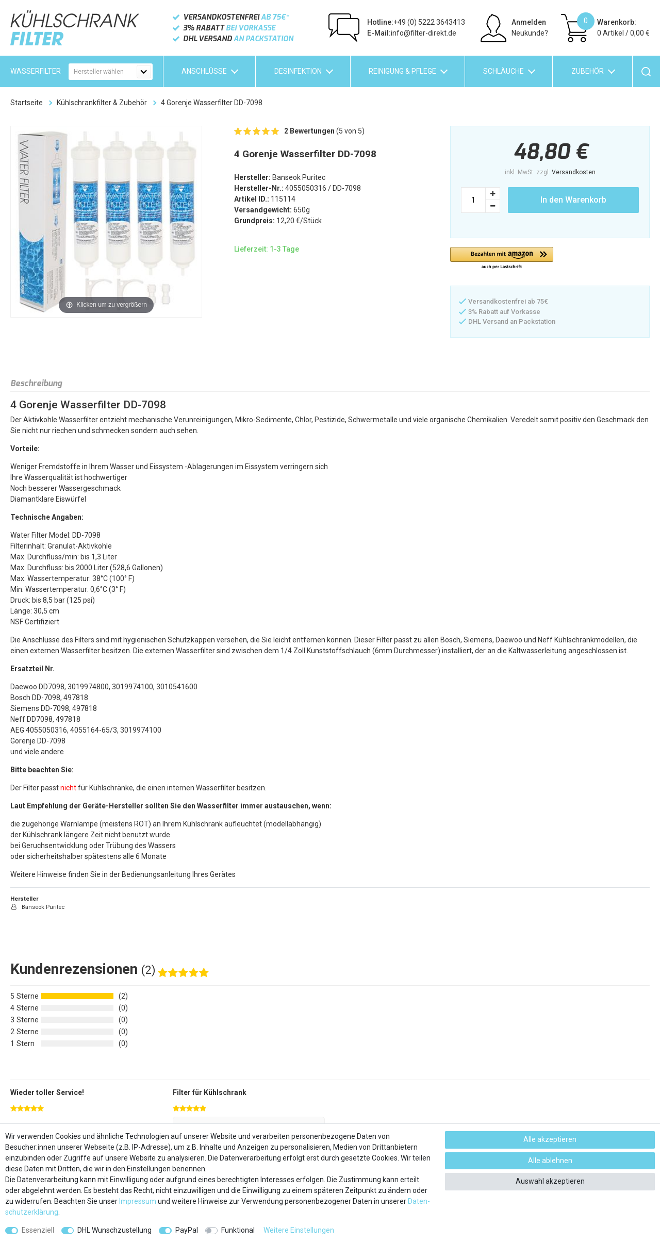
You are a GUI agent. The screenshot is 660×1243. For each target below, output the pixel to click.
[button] (501, 258)
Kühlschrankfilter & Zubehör (102, 102)
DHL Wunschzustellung (114, 1230)
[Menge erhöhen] (493, 193)
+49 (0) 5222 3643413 (416, 22)
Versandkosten (574, 172)
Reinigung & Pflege (402, 71)
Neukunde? (530, 33)
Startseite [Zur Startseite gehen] (26, 102)
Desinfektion (298, 71)
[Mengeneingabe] (473, 200)
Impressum (137, 1201)
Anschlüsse (204, 71)
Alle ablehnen (550, 1160)
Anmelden (529, 22)
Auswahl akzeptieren (550, 1181)
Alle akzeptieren (549, 1139)
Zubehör (587, 71)
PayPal (186, 1230)
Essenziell (38, 1230)
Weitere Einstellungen (298, 1230)
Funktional (238, 1230)
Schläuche (503, 71)
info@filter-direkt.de (411, 33)
